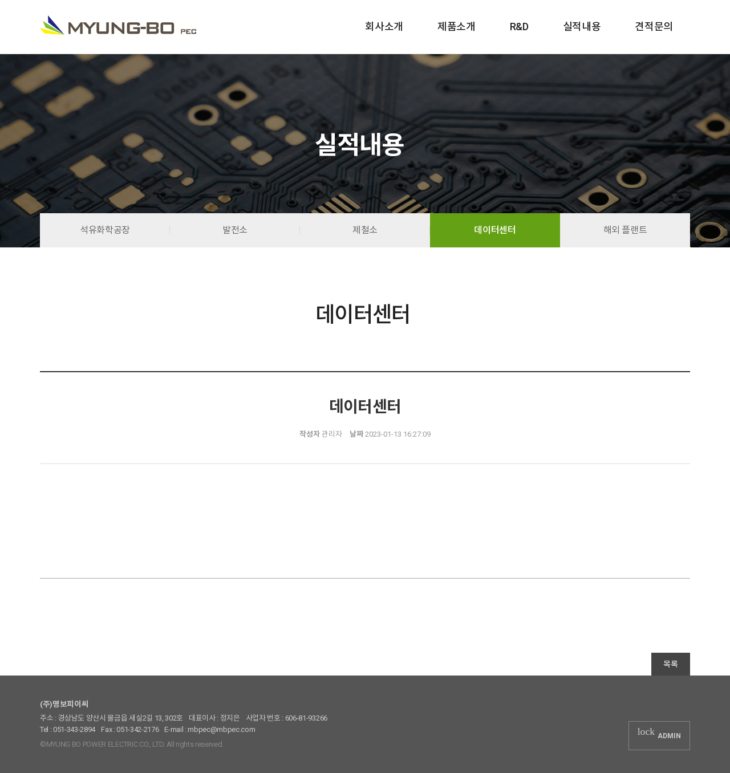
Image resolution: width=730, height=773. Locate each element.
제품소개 (456, 26)
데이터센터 (495, 230)
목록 (670, 664)
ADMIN (659, 735)
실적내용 (582, 26)
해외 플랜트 (625, 230)
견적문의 (654, 26)
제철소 (365, 230)
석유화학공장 (105, 230)
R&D (519, 26)
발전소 (235, 230)
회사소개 (384, 26)
